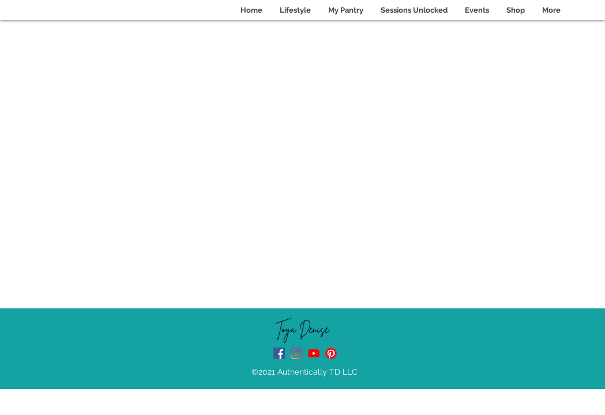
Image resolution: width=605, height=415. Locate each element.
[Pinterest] (331, 353)
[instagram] (296, 353)
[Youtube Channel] (314, 353)
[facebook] (279, 353)
